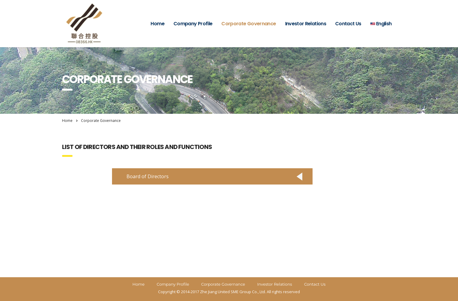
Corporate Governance (248, 23)
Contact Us (348, 23)
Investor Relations (305, 23)
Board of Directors (147, 176)
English (381, 23)
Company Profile (192, 23)
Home (157, 23)
